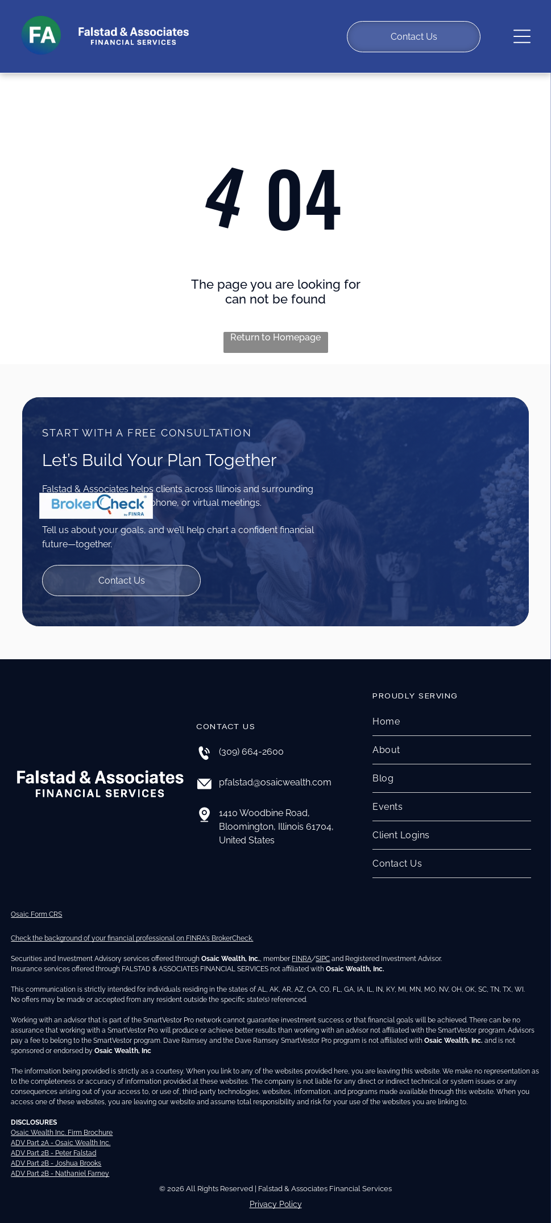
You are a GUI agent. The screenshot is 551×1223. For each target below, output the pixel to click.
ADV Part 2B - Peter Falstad (53, 1144)
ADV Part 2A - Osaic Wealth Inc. (60, 1134)
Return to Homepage (275, 328)
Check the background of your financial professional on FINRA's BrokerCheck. (132, 929)
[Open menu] (522, 31)
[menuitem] (451, 712)
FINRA (302, 950)
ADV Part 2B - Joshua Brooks (56, 1154)
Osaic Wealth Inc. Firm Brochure (62, 1124)
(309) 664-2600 (251, 742)
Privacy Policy (276, 1195)
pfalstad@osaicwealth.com (275, 773)
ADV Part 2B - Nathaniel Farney (60, 1164)
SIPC (323, 950)
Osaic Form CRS (36, 905)
